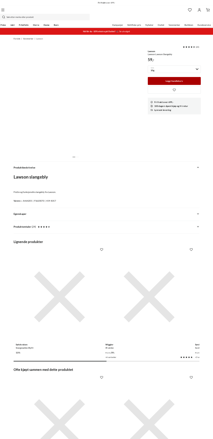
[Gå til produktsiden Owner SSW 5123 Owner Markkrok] (34, 303)
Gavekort (57, 369)
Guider (17, 369)
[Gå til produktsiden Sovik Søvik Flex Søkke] (130, 219)
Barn (69, 19)
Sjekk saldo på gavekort (25, 378)
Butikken (175, 19)
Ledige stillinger (98, 369)
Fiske (16, 19)
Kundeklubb (97, 395)
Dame (59, 19)
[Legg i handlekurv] (174, 75)
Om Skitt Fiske (98, 364)
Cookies (195, 433)
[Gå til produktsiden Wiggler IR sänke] (82, 219)
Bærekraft (96, 386)
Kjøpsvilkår (184, 433)
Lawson (39, 33)
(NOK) (19, 433)
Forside (17, 33)
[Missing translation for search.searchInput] (61, 11)
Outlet (147, 19)
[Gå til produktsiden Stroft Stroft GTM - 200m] (130, 303)
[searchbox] (106, 11)
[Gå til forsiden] (26, 11)
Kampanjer (104, 19)
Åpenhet (95, 391)
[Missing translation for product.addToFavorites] (174, 84)
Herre (49, 19)
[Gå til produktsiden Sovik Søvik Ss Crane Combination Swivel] (82, 303)
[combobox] (103, 11)
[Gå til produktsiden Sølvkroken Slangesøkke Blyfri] (34, 219)
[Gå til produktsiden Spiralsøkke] (178, 303)
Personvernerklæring (166, 433)
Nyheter (136, 19)
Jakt (25, 19)
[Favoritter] (173, 11)
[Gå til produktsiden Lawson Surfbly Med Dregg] (178, 219)
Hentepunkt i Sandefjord (25, 373)
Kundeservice (190, 19)
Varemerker (160, 19)
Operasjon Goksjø (100, 382)
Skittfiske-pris (120, 19)
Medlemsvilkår (98, 399)
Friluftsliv (37, 19)
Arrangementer (98, 378)
